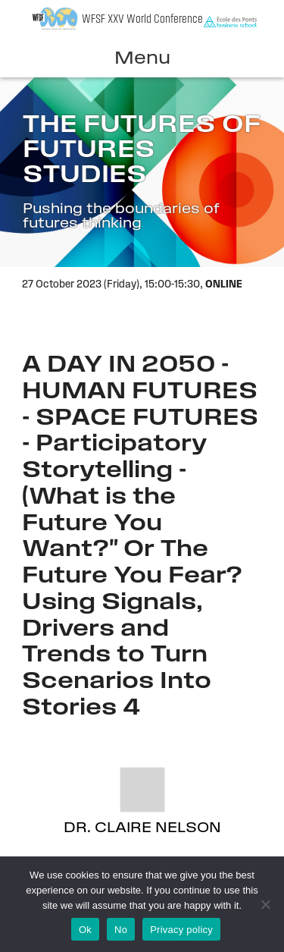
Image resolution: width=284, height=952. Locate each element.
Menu (142, 59)
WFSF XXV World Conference (142, 20)
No (120, 929)
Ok (85, 929)
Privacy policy (181, 929)
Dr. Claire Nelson (142, 829)
